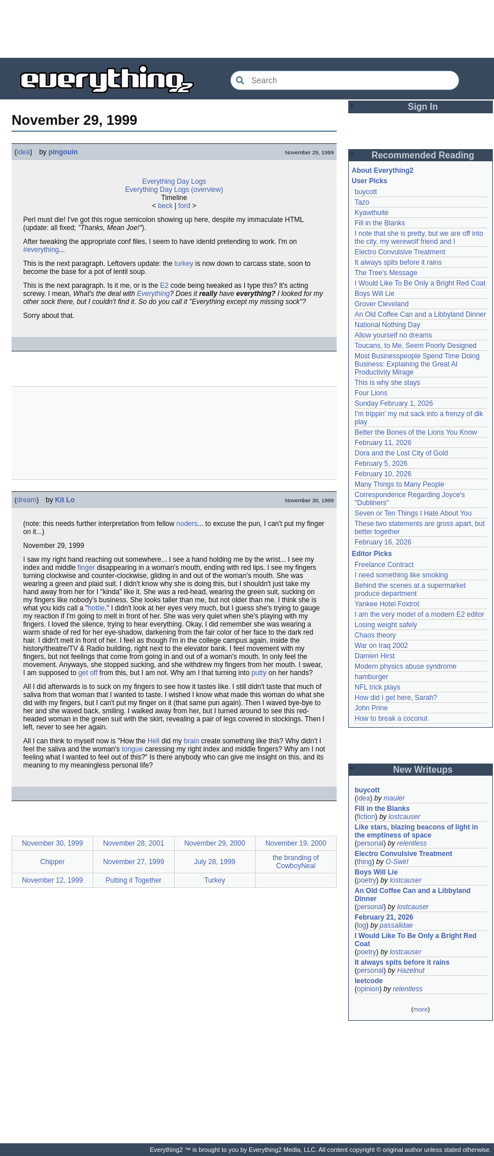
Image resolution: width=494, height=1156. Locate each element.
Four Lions (371, 393)
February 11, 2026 (383, 443)
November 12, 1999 (52, 880)
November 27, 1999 (133, 862)
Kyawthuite (372, 213)
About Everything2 (383, 170)
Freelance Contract (384, 565)
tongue (132, 749)
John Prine (371, 708)
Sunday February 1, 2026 (394, 403)
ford (184, 206)
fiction (366, 817)
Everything (153, 294)
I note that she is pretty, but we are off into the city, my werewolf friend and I (419, 237)
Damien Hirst (375, 656)
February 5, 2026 (381, 464)
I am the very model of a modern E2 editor (419, 614)
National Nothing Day (387, 325)
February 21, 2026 (384, 917)
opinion (368, 989)
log (361, 925)
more (420, 1009)
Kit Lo (65, 500)
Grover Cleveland (381, 304)
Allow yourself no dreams (393, 335)
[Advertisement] (247, 29)
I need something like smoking (401, 575)
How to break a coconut (391, 718)
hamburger (371, 677)
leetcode (369, 981)
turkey (184, 264)
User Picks (369, 181)
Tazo (362, 202)
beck (165, 206)
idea (23, 152)
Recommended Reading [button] (422, 155)
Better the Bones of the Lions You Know (416, 432)
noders (187, 524)
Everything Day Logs (174, 181)
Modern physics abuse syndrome (405, 666)
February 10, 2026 (383, 474)
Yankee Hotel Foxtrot (387, 604)
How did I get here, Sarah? (396, 698)
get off (87, 673)
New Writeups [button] (423, 770)
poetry (366, 880)
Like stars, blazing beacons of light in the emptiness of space (416, 831)
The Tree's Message (386, 273)
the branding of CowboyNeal (295, 862)
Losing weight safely (386, 625)
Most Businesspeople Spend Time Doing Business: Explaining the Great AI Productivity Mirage (417, 364)
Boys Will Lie (375, 294)
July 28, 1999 (214, 862)
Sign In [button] (423, 107)
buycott (366, 192)
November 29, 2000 (214, 843)
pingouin (63, 152)
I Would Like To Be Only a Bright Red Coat (420, 283)
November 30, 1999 (52, 843)
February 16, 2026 (383, 542)
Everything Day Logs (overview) (174, 190)
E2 (164, 285)
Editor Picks (372, 554)
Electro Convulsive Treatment (400, 252)
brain (192, 741)
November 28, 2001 (133, 843)
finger (86, 568)
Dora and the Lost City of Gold (401, 453)
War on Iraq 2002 (381, 646)
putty (259, 673)
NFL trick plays (377, 687)
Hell (154, 741)
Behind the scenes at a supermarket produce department (410, 589)
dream (26, 500)
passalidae (395, 925)
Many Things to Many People (399, 484)
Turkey (214, 880)
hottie (96, 608)
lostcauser (405, 817)
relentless (411, 843)
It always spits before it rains (398, 262)
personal (370, 843)
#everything (41, 250)
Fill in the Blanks (380, 223)
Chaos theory (375, 635)
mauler (394, 798)
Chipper (52, 862)
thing (364, 862)
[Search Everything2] (344, 80)
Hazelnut (410, 970)
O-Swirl (396, 862)
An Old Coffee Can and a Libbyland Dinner (420, 314)
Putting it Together (134, 880)
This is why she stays (387, 383)
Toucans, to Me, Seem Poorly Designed (416, 346)
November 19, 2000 (296, 843)
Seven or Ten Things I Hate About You (413, 513)
